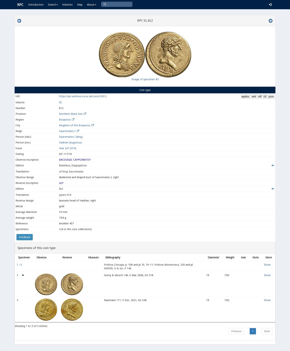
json (271, 96)
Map (79, 4)
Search (53, 4)
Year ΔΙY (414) (67, 148)
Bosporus (65, 119)
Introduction (35, 4)
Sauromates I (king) (71, 136)
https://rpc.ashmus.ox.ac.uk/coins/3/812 (83, 96)
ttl (265, 96)
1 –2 (20, 264)
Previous (236, 331)
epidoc (245, 96)
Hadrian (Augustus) (70, 142)
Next (267, 331)
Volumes (67, 4)
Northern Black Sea (70, 114)
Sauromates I (67, 131)
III (60, 102)
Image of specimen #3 (145, 79)
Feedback (24, 237)
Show (267, 264)
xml (254, 96)
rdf (260, 96)
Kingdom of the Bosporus (74, 125)
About (91, 4)
